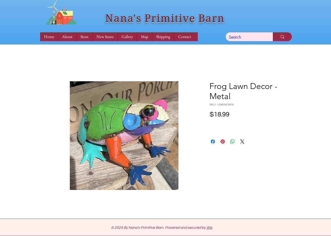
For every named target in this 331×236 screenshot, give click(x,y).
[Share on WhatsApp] (232, 141)
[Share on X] (242, 141)
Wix (209, 228)
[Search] (245, 37)
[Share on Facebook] (213, 141)
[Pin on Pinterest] (223, 141)
